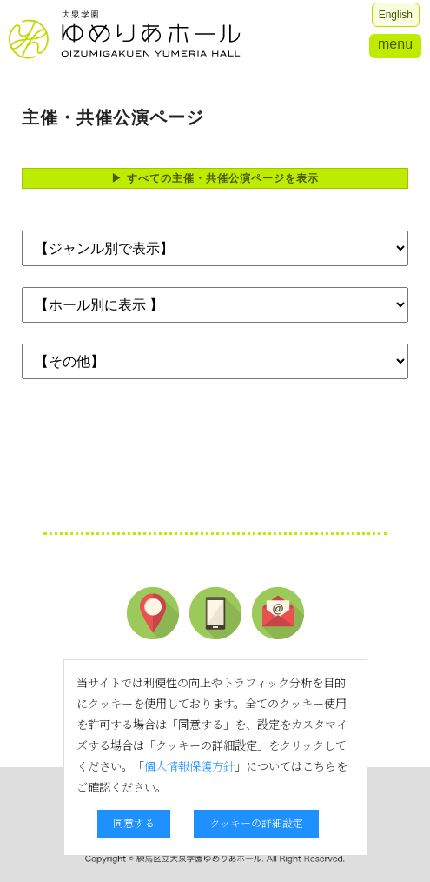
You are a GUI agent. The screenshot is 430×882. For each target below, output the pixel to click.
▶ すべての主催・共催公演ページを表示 (214, 178)
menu (395, 44)
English (396, 15)
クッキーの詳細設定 (256, 822)
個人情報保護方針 (189, 766)
